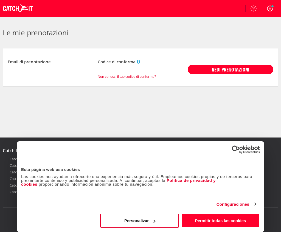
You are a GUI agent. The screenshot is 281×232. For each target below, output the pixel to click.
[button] (270, 8)
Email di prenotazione (29, 62)
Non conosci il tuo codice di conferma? (127, 76)
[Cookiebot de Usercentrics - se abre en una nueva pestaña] (236, 149)
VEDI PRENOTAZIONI (230, 69)
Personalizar (139, 220)
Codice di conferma (119, 62)
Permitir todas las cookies (220, 220)
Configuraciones (233, 204)
